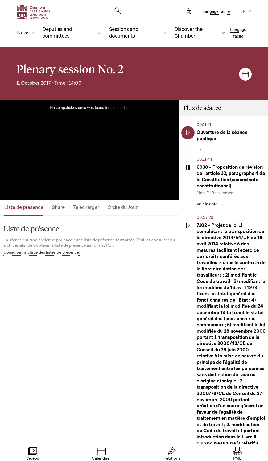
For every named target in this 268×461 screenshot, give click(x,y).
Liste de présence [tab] (23, 207)
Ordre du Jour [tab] (123, 207)
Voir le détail (208, 204)
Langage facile (216, 11)
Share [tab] (58, 207)
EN (243, 11)
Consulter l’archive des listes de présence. (41, 252)
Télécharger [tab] (86, 207)
